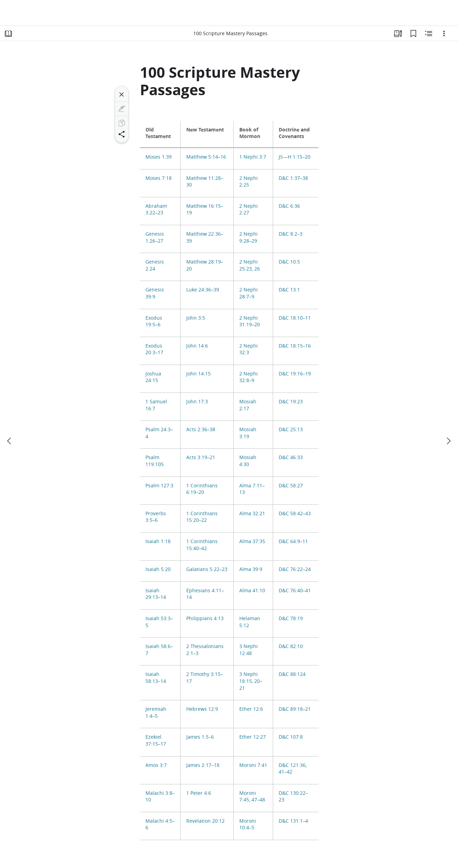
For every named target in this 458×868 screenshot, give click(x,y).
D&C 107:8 (291, 736)
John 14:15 (198, 373)
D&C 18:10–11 (295, 317)
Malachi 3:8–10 (160, 797)
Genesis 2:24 (154, 265)
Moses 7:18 (158, 178)
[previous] (10, 441)
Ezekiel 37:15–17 (155, 740)
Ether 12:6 (251, 709)
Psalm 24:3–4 (159, 433)
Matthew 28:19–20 (204, 265)
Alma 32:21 (252, 513)
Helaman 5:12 (249, 622)
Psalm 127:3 (159, 485)
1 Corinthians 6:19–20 (202, 489)
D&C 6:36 (289, 206)
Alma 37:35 (252, 541)
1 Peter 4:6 (198, 793)
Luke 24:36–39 (202, 289)
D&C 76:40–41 (295, 590)
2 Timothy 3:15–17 (204, 678)
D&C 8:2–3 (290, 233)
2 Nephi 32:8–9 (248, 377)
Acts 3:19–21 (200, 457)
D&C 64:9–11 (293, 541)
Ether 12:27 (252, 736)
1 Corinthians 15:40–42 (202, 545)
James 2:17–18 (202, 765)
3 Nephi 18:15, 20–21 (250, 681)
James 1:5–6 (200, 736)
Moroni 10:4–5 (247, 824)
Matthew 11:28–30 (204, 182)
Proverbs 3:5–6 (155, 517)
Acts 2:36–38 (200, 429)
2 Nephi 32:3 (248, 349)
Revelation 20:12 (205, 820)
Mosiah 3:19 (247, 433)
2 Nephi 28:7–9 (248, 293)
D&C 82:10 (291, 646)
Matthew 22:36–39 (204, 237)
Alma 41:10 (252, 590)
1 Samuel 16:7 (156, 405)
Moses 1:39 (158, 156)
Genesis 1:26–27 (154, 237)
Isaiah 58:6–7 (159, 650)
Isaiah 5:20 (158, 569)
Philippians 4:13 (205, 618)
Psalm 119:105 (154, 461)
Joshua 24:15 (153, 377)
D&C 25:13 (291, 429)
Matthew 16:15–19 (204, 209)
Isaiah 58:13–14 (155, 678)
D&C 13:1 (289, 289)
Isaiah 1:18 (158, 541)
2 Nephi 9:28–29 (248, 237)
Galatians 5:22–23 (206, 569)
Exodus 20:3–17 (154, 349)
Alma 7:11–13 (252, 489)
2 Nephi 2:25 (248, 182)
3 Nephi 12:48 (248, 650)
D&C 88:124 (292, 674)
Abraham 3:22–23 (156, 209)
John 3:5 (195, 317)
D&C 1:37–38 (293, 178)
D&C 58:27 (291, 485)
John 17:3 (197, 401)
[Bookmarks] (413, 33)
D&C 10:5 (289, 261)
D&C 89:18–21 (295, 709)
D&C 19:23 (291, 401)
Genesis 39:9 (154, 293)
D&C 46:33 (291, 457)
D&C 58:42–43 (295, 513)
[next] (448, 441)
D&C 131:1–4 (293, 820)
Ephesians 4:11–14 (205, 594)
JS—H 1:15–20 (294, 156)
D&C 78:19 (291, 618)
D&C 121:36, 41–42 (293, 769)
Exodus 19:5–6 (153, 321)
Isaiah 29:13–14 (155, 594)
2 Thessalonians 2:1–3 (205, 650)
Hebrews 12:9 (202, 709)
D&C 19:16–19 (295, 373)
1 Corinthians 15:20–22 (202, 517)
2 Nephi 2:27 (248, 209)
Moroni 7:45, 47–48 (252, 797)
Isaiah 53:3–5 (159, 622)
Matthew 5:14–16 (206, 156)
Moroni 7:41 (253, 765)
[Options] (444, 33)
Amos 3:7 (156, 765)
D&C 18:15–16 (295, 345)
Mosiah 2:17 (247, 405)
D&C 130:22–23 (293, 797)
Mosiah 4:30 (247, 461)
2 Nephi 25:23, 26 (249, 265)
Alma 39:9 (250, 569)
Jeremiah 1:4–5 (155, 712)
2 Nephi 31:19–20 (249, 321)
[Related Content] (429, 33)
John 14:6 (197, 345)
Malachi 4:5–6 (160, 824)
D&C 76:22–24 (295, 569)
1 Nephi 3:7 (252, 156)
